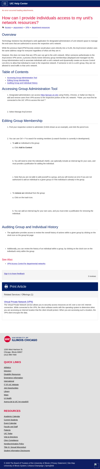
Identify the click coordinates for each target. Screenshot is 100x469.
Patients (7, 430)
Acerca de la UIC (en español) (16, 402)
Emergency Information (13, 378)
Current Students (11, 420)
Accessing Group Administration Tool (22, 78)
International (9, 381)
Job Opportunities (11, 388)
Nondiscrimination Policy (14, 444)
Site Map (71, 463)
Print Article (15, 286)
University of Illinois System (15, 466)
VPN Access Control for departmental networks (26, 264)
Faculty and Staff (11, 427)
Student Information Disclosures (17, 451)
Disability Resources (12, 374)
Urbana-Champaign (36, 466)
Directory (7, 371)
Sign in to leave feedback (14, 274)
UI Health (8, 398)
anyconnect (18, 27)
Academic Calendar (12, 416)
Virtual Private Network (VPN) (18, 302)
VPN (27, 27)
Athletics (7, 367)
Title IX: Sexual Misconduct (15, 447)
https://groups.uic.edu (49, 95)
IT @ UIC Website (11, 385)
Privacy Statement (58, 463)
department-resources (41, 27)
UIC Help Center (19, 3)
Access (8, 27)
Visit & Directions (11, 437)
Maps (6, 395)
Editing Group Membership (18, 80)
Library (7, 391)
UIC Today (8, 433)
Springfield (49, 466)
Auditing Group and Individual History (22, 83)
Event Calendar (10, 423)
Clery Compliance (11, 440)
